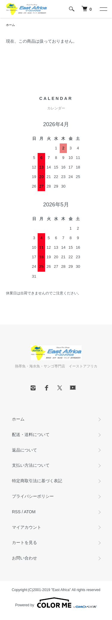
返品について (24, 450)
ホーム (10, 25)
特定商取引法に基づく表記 (37, 480)
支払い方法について (31, 465)
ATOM (30, 511)
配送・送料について (31, 434)
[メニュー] (103, 9)
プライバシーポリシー (33, 496)
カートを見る (24, 542)
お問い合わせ (24, 558)
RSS (16, 511)
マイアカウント (26, 527)
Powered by (56, 602)
